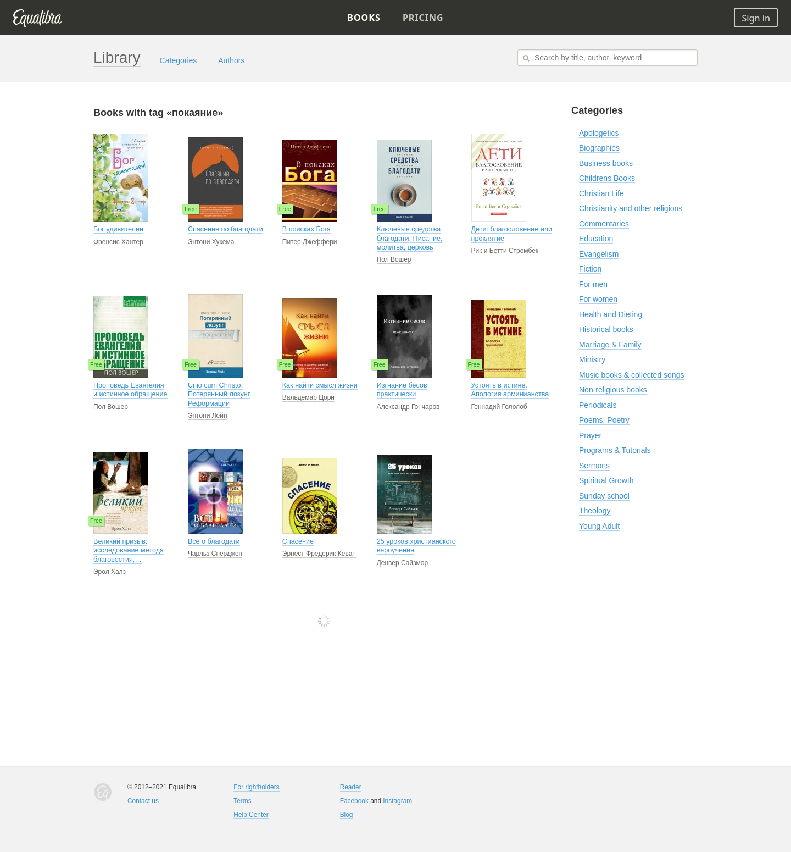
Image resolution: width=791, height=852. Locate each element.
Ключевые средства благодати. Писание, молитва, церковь (410, 238)
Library (117, 57)
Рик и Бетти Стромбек (504, 251)
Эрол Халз (109, 572)
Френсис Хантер (118, 242)
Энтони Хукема (211, 242)
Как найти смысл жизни (320, 385)
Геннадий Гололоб (499, 407)
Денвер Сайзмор (402, 563)
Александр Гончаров (408, 407)
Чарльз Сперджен (215, 553)
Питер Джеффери (309, 242)
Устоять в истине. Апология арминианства (510, 389)
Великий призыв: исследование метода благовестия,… (128, 550)
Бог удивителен (118, 229)
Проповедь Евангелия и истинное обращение (130, 389)
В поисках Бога (306, 229)
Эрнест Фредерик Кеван (319, 553)
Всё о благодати (214, 541)
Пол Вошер (394, 259)
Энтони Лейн (207, 415)
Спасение (298, 541)
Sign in (756, 18)
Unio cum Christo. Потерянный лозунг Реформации (219, 394)
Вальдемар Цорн (308, 397)
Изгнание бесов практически (402, 389)
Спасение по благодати (225, 229)
